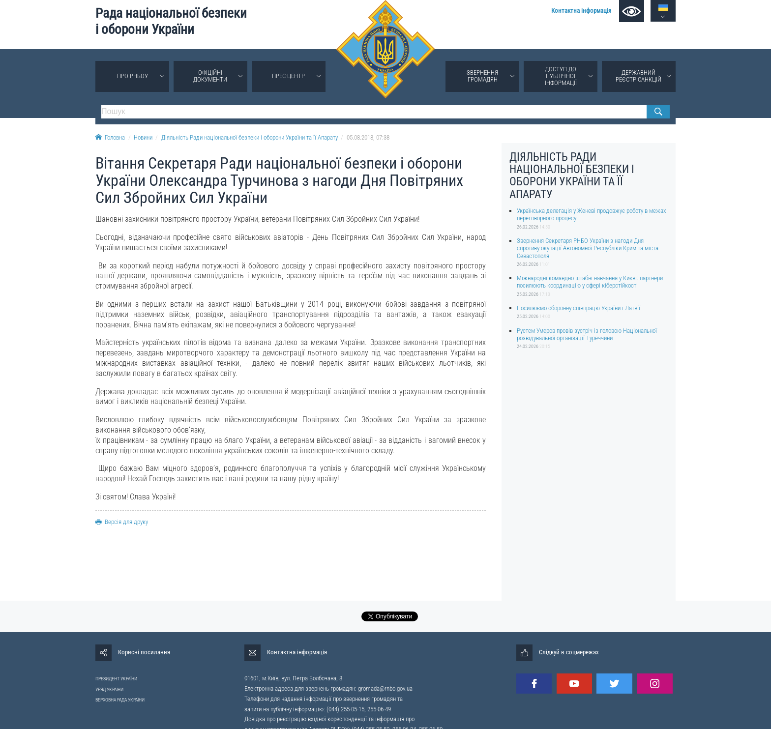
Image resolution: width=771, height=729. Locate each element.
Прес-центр (288, 76)
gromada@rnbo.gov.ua (385, 688)
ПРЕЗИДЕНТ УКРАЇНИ (116, 678)
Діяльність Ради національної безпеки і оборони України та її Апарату (249, 137)
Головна (110, 137)
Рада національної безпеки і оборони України (171, 21)
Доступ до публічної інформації (561, 76)
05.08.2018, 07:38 (368, 137)
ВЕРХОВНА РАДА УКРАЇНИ (120, 700)
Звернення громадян (482, 76)
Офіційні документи (210, 76)
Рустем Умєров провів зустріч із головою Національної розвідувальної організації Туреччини (587, 334)
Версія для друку (121, 521)
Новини (143, 137)
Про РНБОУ (132, 76)
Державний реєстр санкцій (638, 76)
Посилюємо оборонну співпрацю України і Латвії (578, 308)
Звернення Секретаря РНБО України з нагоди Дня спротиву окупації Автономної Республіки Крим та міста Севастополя (587, 248)
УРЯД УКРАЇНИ (109, 689)
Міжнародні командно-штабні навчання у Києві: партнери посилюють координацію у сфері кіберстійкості (590, 281)
